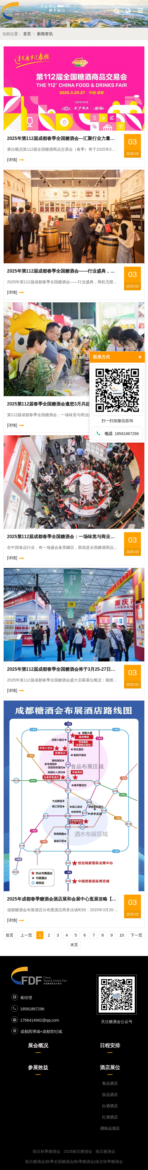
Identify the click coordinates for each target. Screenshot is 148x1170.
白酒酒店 (110, 1106)
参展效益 (38, 1067)
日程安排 (110, 1045)
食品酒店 (110, 1083)
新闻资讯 (45, 34)
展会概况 (38, 1045)
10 (122, 935)
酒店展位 (110, 1067)
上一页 (26, 935)
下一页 (136, 935)
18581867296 (32, 1009)
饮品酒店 (110, 1094)
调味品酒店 (110, 1128)
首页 (27, 34)
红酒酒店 (110, 1117)
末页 (74, 944)
